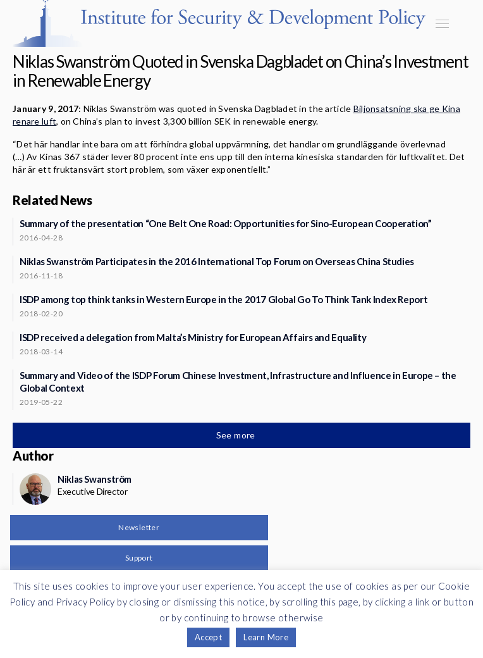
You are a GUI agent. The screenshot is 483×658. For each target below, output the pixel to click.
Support (139, 557)
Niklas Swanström (94, 479)
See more (237, 435)
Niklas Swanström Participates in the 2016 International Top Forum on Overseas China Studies (217, 261)
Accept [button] (208, 637)
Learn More (265, 637)
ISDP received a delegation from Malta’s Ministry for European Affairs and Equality (193, 337)
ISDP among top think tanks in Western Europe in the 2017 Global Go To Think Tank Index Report (223, 299)
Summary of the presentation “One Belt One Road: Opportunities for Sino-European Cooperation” (226, 223)
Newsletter (138, 527)
